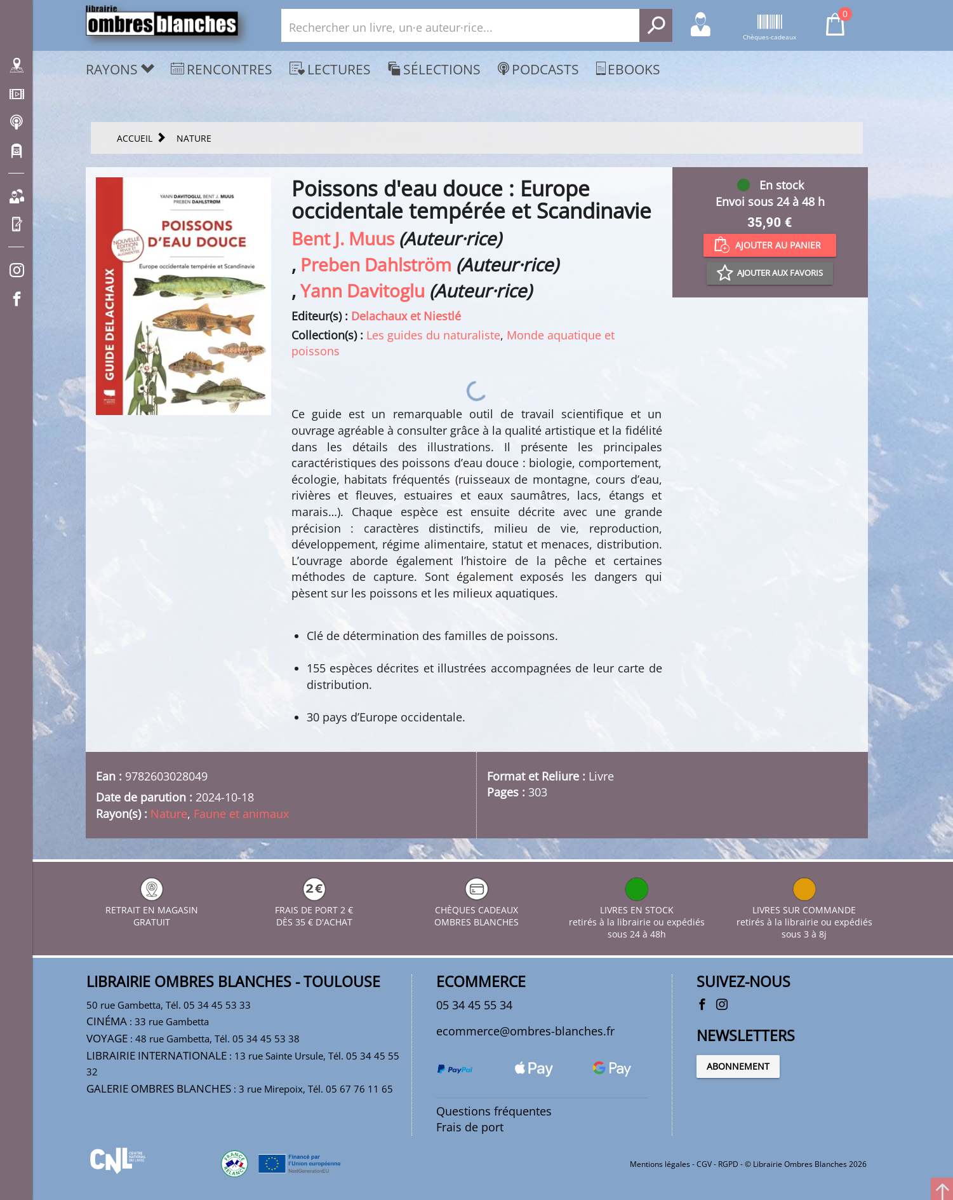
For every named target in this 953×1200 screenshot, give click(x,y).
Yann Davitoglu (362, 290)
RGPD (728, 1164)
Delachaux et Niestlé (406, 316)
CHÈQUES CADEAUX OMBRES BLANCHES (476, 910)
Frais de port (469, 1127)
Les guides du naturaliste (433, 335)
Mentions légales (660, 1164)
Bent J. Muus (342, 238)
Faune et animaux (241, 813)
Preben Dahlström (375, 264)
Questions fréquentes (494, 1111)
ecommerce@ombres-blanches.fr (525, 1031)
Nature (168, 813)
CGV (704, 1164)
